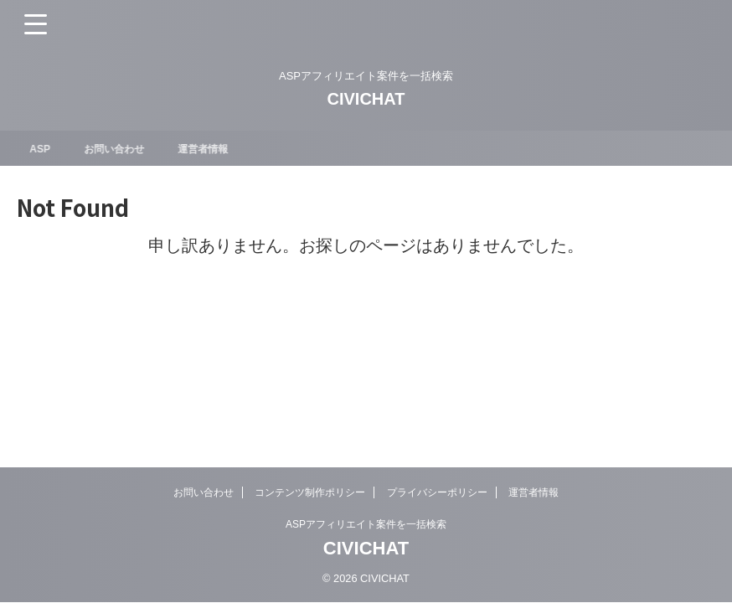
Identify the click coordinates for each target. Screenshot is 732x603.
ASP (46, 148)
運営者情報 (224, 148)
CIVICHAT (366, 99)
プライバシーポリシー (437, 492)
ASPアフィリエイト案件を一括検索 (366, 524)
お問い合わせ (126, 148)
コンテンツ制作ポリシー (310, 492)
